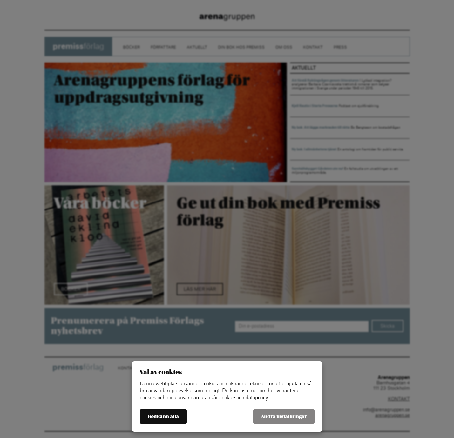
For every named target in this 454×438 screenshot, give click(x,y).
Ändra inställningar (284, 416)
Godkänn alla (163, 416)
